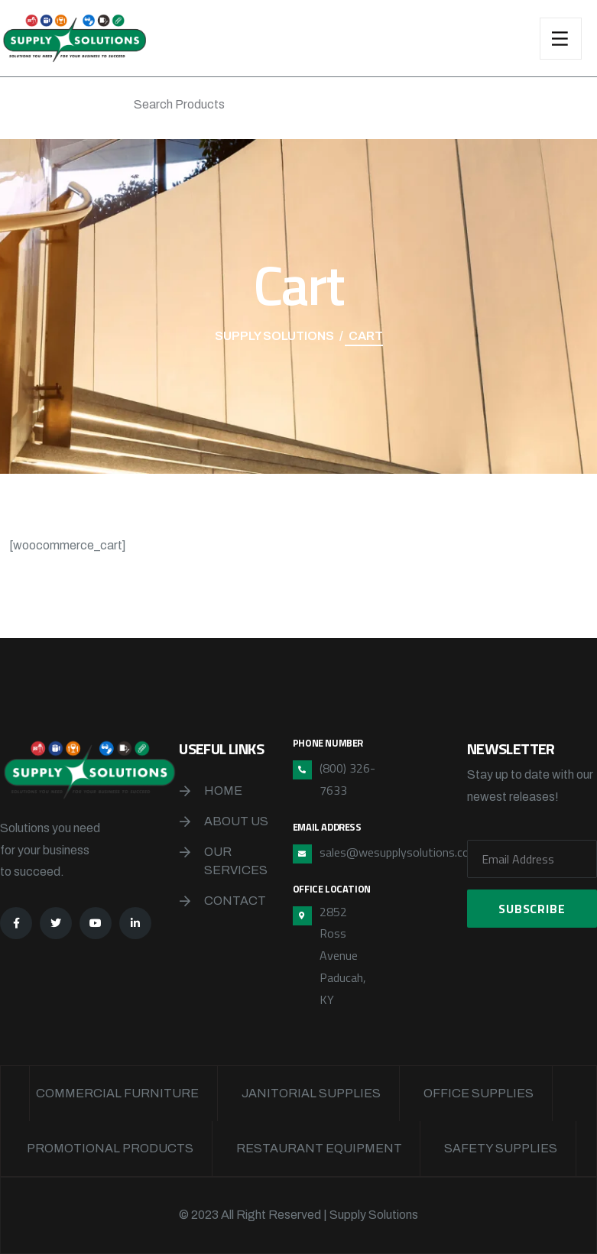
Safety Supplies (501, 1148)
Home (223, 790)
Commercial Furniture (117, 1093)
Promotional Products (110, 1148)
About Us (236, 821)
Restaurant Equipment (319, 1148)
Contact (235, 900)
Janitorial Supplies (311, 1093)
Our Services (236, 861)
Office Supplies (478, 1093)
